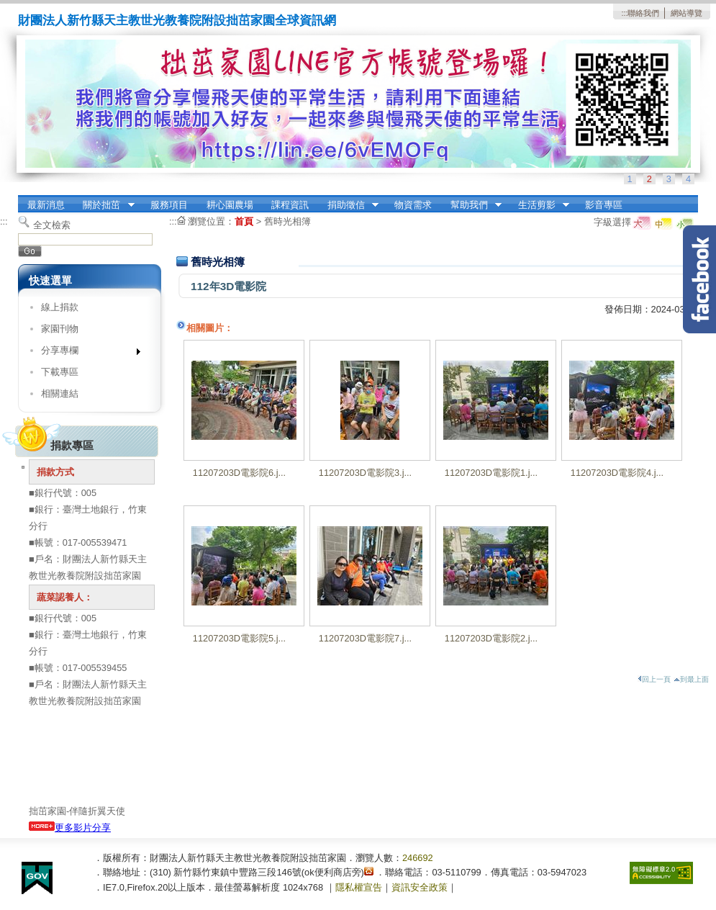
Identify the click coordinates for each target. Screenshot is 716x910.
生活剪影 (539, 205)
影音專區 (603, 204)
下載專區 (59, 371)
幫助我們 (471, 205)
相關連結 (59, 393)
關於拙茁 (104, 205)
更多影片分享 (70, 827)
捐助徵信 (348, 205)
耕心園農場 (230, 204)
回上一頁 (654, 679)
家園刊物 (59, 328)
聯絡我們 (643, 13)
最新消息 (46, 204)
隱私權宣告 (358, 887)
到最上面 (691, 679)
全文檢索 (52, 225)
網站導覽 (686, 13)
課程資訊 (290, 204)
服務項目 (169, 204)
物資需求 (413, 204)
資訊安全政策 (419, 887)
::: (624, 13)
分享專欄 (86, 353)
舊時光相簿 (287, 221)
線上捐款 (59, 307)
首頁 (244, 221)
